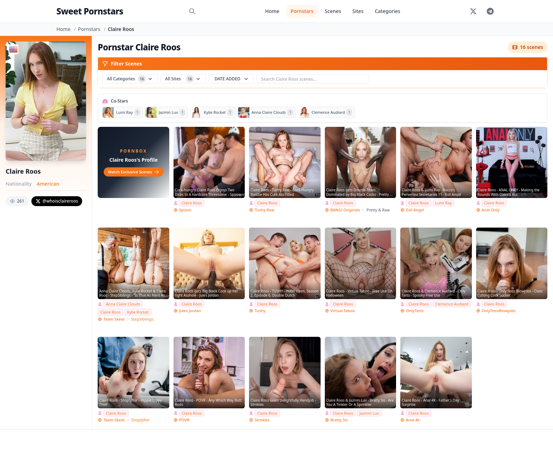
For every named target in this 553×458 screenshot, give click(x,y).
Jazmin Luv (369, 413)
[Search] (192, 11)
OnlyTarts (415, 310)
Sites (358, 11)
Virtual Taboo (342, 310)
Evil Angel (415, 209)
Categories (387, 11)
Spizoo (185, 209)
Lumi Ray (443, 202)
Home (272, 11)
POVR (184, 419)
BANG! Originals (345, 209)
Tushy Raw (264, 209)
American (48, 183)
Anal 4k (413, 419)
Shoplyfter (140, 419)
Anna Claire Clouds (123, 304)
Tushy (260, 310)
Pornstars (302, 11)
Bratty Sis (339, 419)
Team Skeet (113, 319)
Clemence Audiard (451, 304)
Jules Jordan (190, 310)
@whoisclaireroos (57, 201)
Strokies (262, 419)
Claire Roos (192, 202)
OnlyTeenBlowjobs (499, 310)
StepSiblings (142, 319)
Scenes (333, 11)
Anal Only (491, 209)
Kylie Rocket (138, 312)
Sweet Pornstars (89, 11)
